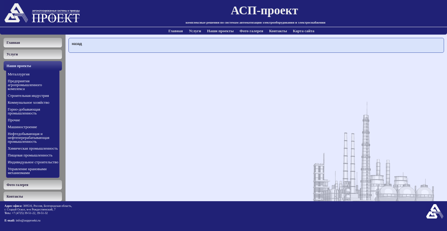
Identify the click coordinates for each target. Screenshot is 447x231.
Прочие (14, 120)
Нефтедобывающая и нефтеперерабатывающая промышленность (28, 137)
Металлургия (18, 74)
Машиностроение (22, 127)
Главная (176, 31)
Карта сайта (303, 31)
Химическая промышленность (33, 148)
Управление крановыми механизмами (27, 171)
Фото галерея (251, 31)
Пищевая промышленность (30, 155)
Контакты (278, 31)
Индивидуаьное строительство (33, 162)
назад (77, 44)
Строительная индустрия (28, 95)
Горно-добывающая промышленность (24, 111)
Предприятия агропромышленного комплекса (25, 85)
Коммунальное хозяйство (28, 102)
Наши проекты (220, 31)
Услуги (195, 31)
